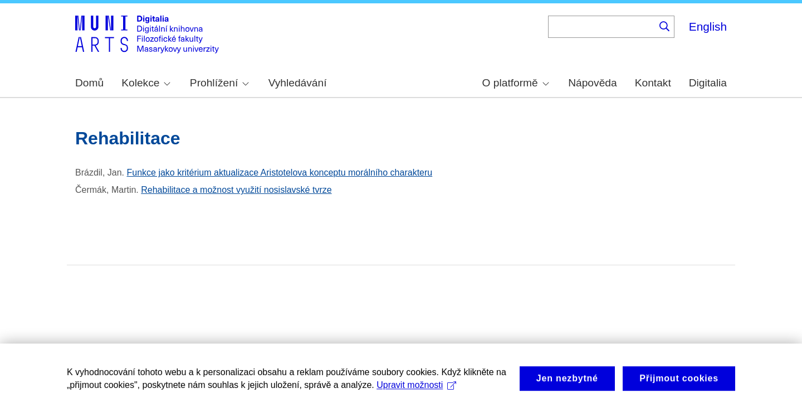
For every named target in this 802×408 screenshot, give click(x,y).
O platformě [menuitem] (515, 82)
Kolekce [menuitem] (145, 82)
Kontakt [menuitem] (653, 82)
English (708, 26)
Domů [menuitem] (89, 82)
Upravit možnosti (416, 392)
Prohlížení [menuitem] (219, 82)
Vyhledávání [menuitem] (297, 82)
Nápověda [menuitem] (592, 82)
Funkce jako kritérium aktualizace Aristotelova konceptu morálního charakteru (279, 172)
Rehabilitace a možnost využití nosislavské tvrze (236, 190)
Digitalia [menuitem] (708, 82)
